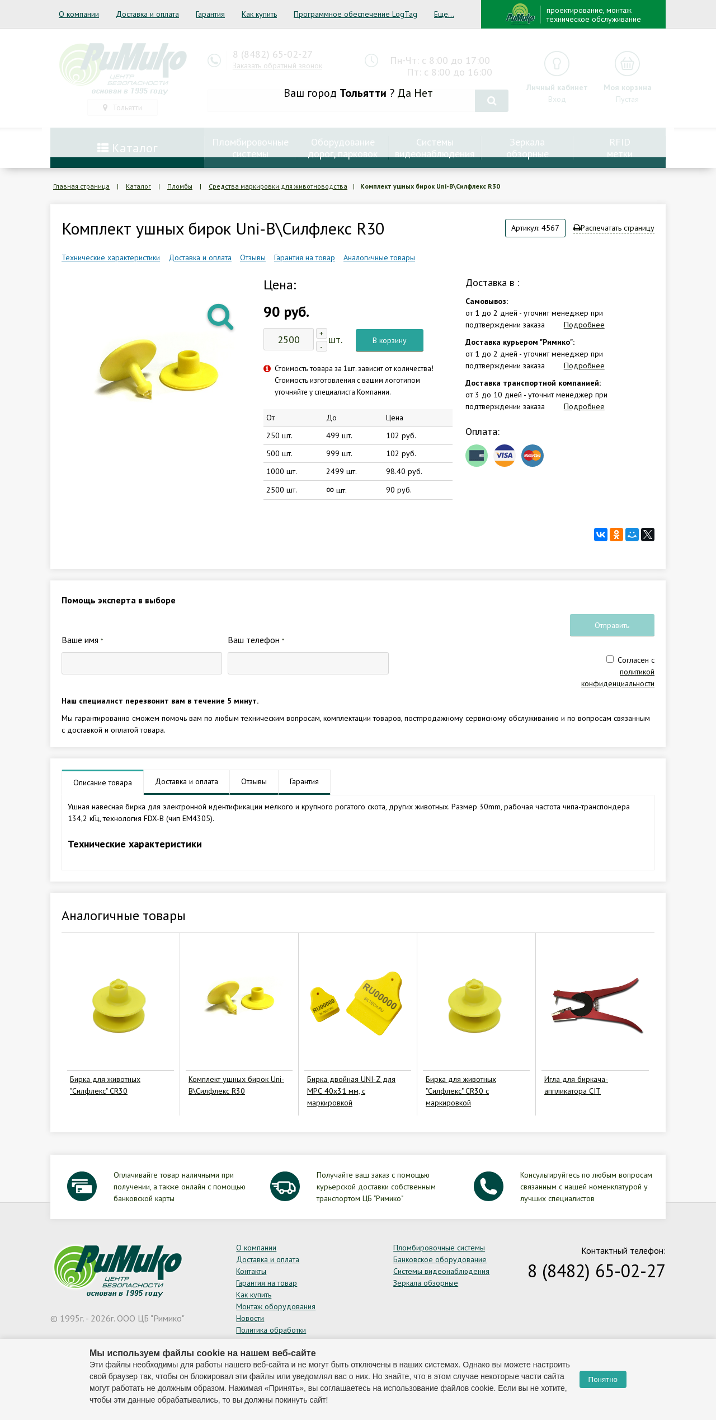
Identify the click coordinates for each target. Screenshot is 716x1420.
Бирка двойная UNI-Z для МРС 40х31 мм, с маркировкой (351, 1091)
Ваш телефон (256, 639)
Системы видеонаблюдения (441, 1271)
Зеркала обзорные (425, 1283)
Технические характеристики (111, 257)
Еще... (444, 14)
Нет (423, 93)
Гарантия (210, 14)
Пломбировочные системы (439, 1248)
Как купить (259, 14)
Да (404, 93)
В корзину (390, 340)
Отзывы (253, 257)
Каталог (138, 186)
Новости (250, 1318)
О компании (79, 14)
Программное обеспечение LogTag (355, 14)
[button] (221, 316)
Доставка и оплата (147, 14)
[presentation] (479, 654)
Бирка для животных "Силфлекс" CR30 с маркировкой (461, 1091)
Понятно (603, 1379)
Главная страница (81, 186)
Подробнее (584, 325)
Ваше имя (82, 639)
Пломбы (179, 186)
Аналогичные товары (379, 257)
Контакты (251, 1271)
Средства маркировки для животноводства (278, 186)
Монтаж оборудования (275, 1306)
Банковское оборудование (440, 1259)
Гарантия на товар (304, 257)
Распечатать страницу (613, 228)
